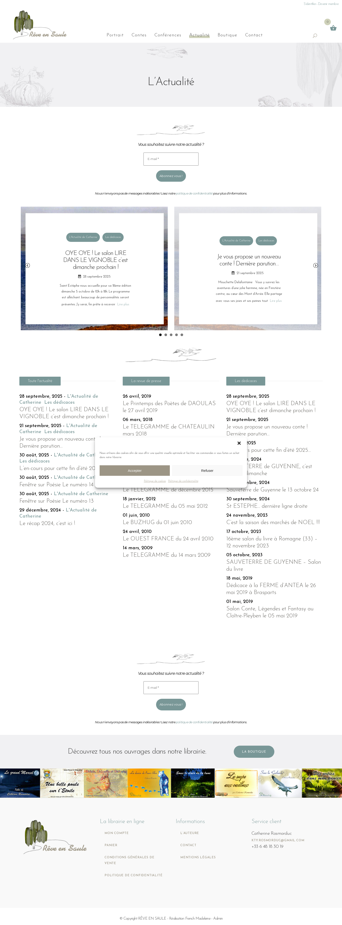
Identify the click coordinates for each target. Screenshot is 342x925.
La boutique (254, 751)
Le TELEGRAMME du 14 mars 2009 (166, 555)
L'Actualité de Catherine (83, 237)
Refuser (207, 471)
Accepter (135, 471)
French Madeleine (197, 919)
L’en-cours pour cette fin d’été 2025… (61, 468)
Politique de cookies (155, 481)
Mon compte (117, 833)
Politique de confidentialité (183, 481)
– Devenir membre (327, 4)
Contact (188, 845)
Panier (111, 845)
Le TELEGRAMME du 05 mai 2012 (165, 506)
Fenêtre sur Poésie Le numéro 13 (56, 501)
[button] (239, 443)
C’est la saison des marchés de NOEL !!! (273, 522)
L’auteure (189, 833)
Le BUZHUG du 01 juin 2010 (157, 522)
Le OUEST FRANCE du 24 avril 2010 (168, 539)
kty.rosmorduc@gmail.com (277, 840)
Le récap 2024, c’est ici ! (47, 523)
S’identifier (310, 4)
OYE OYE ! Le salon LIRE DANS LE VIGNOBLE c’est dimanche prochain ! (95, 260)
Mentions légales (198, 857)
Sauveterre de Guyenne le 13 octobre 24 (272, 490)
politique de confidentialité (194, 193)
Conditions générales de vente (129, 860)
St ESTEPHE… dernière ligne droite (266, 506)
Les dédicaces (113, 237)
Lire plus (123, 304)
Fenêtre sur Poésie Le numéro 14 (56, 485)
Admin (218, 919)
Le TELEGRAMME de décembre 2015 (168, 490)
